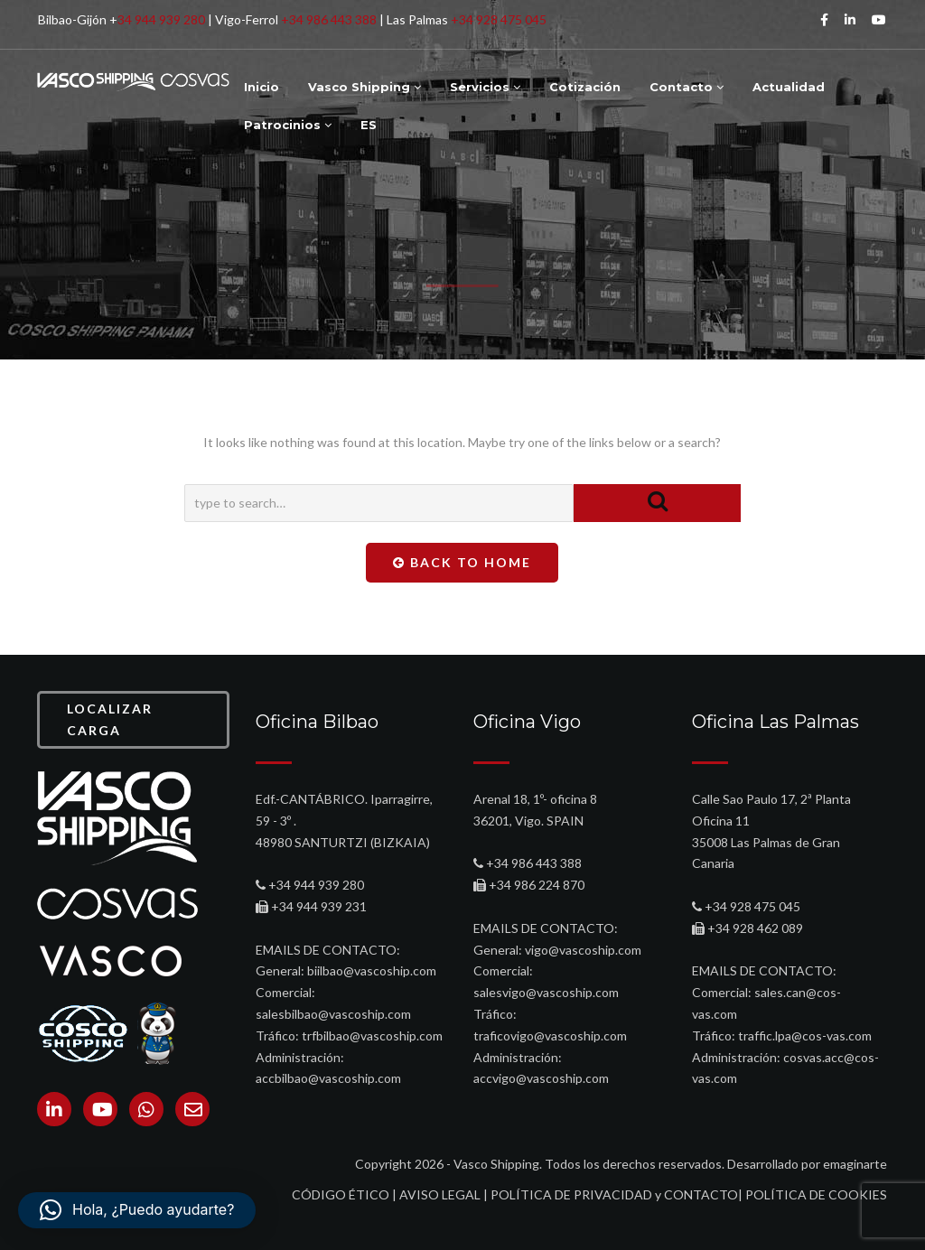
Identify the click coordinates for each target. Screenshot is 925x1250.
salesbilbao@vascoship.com (333, 1013)
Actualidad (788, 86)
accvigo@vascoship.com (541, 1078)
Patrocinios (288, 124)
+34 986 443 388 (329, 19)
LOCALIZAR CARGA (110, 719)
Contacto (686, 86)
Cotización (585, 86)
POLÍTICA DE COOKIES (816, 1194)
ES (368, 124)
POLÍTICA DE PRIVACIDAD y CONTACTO (614, 1194)
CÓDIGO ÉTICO (340, 1194)
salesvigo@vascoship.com (546, 992)
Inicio (261, 86)
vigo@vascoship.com (583, 949)
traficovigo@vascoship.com (550, 1035)
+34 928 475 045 (499, 19)
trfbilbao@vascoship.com (372, 1035)
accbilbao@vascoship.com (328, 1078)
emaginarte (855, 1163)
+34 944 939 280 (316, 884)
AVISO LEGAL (440, 1194)
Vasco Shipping (364, 86)
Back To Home (462, 562)
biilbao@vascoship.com (371, 970)
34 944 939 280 (161, 19)
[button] (137, 1210)
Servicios (485, 86)
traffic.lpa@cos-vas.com (805, 1035)
